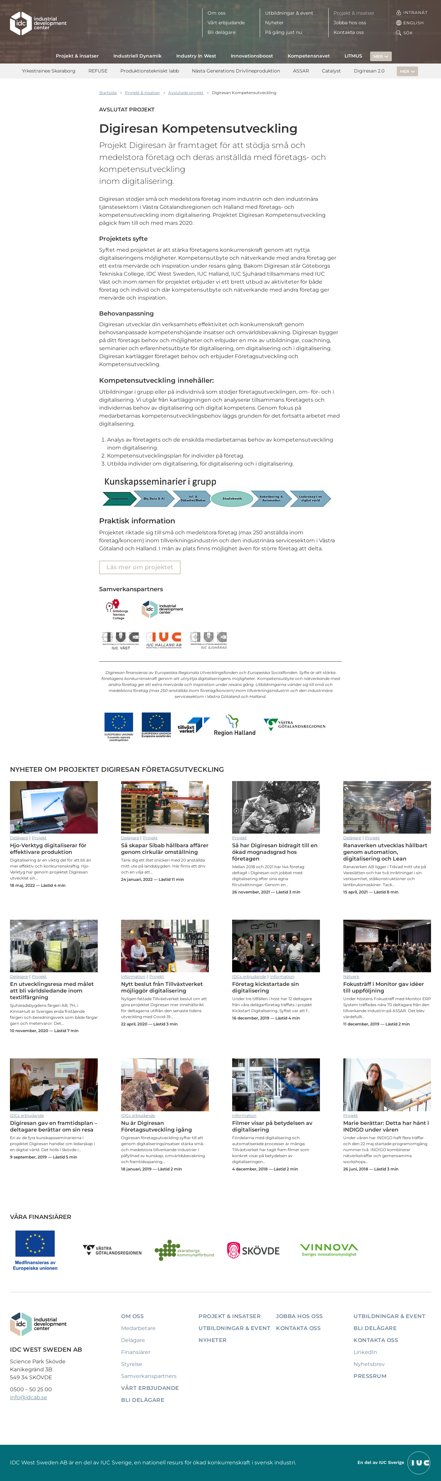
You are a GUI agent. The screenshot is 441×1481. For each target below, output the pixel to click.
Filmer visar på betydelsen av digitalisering (276, 1084)
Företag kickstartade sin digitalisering (276, 946)
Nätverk (351, 976)
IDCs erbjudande (249, 976)
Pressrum (370, 1376)
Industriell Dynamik (137, 56)
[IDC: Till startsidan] (38, 23)
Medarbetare (138, 1328)
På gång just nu (283, 32)
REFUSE (97, 71)
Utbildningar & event (289, 13)
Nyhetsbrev (369, 1364)
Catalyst (331, 71)
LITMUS (353, 56)
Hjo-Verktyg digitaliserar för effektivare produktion (54, 807)
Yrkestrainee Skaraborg (48, 71)
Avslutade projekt (186, 92)
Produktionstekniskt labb (149, 71)
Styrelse (131, 1364)
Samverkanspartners (149, 1376)
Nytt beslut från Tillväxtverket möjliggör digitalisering (165, 946)
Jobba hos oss (350, 23)
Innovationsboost (252, 56)
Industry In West (196, 56)
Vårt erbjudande (226, 23)
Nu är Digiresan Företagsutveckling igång (165, 1084)
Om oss (216, 13)
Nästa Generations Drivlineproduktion (236, 71)
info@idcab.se (28, 1397)
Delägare (19, 837)
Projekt (39, 837)
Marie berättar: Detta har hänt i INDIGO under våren (387, 1084)
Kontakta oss (349, 32)
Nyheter (274, 23)
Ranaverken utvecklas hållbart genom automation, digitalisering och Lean (387, 807)
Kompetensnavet (309, 56)
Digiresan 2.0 (369, 71)
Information (133, 976)
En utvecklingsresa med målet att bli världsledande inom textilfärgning (54, 946)
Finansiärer (135, 1352)
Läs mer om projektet (139, 567)
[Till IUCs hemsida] (394, 1462)
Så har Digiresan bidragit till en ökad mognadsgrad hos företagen (276, 807)
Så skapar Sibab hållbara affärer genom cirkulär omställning (165, 807)
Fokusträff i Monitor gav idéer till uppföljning (387, 946)
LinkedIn (365, 1352)
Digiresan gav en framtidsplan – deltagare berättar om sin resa (54, 1084)
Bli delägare (221, 32)
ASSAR (301, 71)
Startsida (108, 92)
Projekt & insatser (354, 13)
